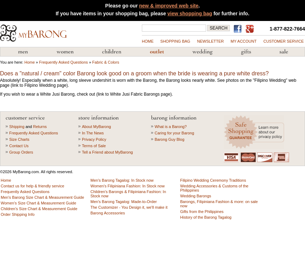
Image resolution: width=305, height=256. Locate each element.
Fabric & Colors (105, 62)
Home (148, 41)
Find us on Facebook (238, 29)
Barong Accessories (107, 213)
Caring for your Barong (174, 133)
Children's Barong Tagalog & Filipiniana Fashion (111, 52)
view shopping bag (189, 13)
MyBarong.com (33, 33)
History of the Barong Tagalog (206, 217)
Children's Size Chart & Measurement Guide (39, 209)
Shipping (16, 126)
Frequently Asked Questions (63, 62)
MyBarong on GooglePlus (251, 29)
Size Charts (19, 139)
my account (243, 41)
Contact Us (18, 146)
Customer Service (284, 41)
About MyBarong (96, 126)
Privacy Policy (94, 139)
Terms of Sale (94, 146)
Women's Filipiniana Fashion (65, 52)
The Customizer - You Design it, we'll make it (128, 207)
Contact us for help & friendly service (32, 186)
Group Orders (21, 152)
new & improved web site (168, 6)
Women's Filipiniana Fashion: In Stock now (127, 186)
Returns (40, 126)
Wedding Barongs (195, 196)
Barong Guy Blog (169, 139)
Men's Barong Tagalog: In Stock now (122, 180)
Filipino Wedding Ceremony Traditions (213, 180)
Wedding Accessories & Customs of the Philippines (202, 52)
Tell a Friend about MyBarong (107, 152)
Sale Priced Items (283, 52)
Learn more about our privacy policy (255, 132)
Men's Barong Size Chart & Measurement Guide (42, 197)
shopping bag (175, 41)
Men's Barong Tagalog (23, 52)
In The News (93, 133)
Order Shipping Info (17, 214)
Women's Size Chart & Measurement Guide (38, 203)
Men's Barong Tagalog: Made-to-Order (123, 201)
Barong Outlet (157, 52)
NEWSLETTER (210, 41)
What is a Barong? (171, 126)
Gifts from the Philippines (246, 52)
